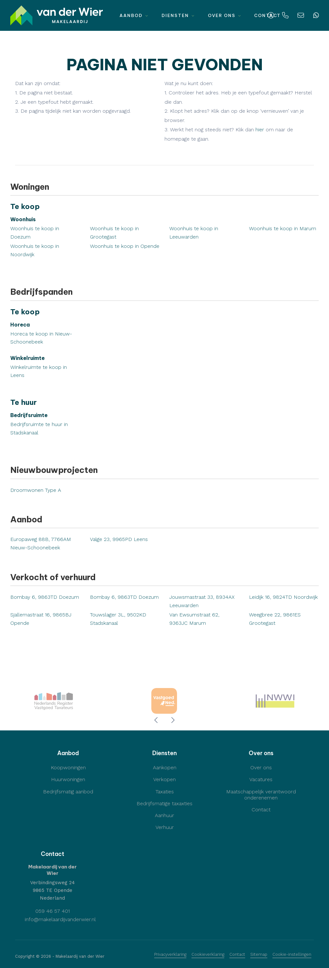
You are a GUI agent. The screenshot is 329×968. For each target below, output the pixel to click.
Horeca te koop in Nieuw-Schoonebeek (41, 338)
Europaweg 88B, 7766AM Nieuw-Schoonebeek (40, 543)
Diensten (178, 15)
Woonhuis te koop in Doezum (34, 232)
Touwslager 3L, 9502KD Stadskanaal (118, 619)
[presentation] (156, 720)
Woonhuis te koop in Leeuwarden (193, 232)
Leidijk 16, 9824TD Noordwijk (283, 597)
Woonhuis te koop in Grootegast (114, 232)
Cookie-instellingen (291, 954)
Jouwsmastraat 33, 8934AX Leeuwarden (202, 601)
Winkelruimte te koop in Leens (38, 371)
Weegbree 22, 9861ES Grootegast (275, 619)
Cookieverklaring (207, 954)
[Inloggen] (271, 15)
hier (259, 129)
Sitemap (258, 954)
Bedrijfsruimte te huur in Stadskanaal (39, 428)
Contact (237, 954)
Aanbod (134, 15)
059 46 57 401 (52, 911)
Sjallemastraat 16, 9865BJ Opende (40, 619)
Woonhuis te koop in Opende (124, 246)
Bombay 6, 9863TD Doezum (44, 597)
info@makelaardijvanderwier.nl (60, 919)
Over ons (225, 15)
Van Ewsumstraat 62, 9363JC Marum (194, 619)
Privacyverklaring (170, 954)
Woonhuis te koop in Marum (282, 228)
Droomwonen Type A (35, 490)
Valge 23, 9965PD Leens (119, 539)
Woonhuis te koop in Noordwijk (34, 250)
